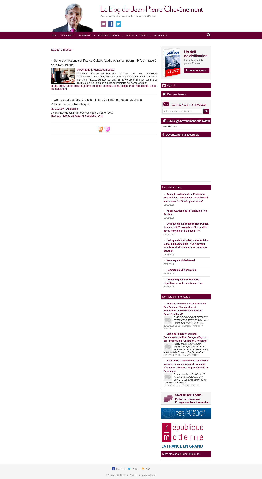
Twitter (136, 469)
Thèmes (142, 35)
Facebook (121, 469)
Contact (132, 475)
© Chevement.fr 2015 (115, 475)
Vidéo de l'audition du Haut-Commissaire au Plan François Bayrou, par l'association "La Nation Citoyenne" (185, 337)
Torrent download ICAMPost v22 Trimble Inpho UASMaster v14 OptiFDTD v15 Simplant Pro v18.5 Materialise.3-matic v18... (185, 378)
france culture (74, 85)
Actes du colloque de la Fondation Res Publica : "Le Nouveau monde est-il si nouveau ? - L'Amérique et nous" (186, 198)
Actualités (84, 35)
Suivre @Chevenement (172, 126)
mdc (131, 85)
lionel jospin (121, 85)
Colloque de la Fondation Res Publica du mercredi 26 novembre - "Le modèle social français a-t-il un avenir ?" (186, 227)
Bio (54, 35)
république (142, 85)
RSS (148, 469)
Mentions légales (147, 475)
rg (82, 115)
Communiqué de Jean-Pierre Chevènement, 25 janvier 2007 (82, 112)
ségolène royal (94, 115)
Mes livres (159, 35)
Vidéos (128, 35)
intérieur (107, 85)
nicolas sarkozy (71, 115)
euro (61, 85)
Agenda (171, 85)
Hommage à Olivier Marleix (181, 270)
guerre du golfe (92, 85)
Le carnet (65, 35)
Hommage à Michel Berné (181, 260)
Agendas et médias (107, 35)
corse (54, 85)
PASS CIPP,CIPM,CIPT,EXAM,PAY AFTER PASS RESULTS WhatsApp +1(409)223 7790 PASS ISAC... (191, 320)
